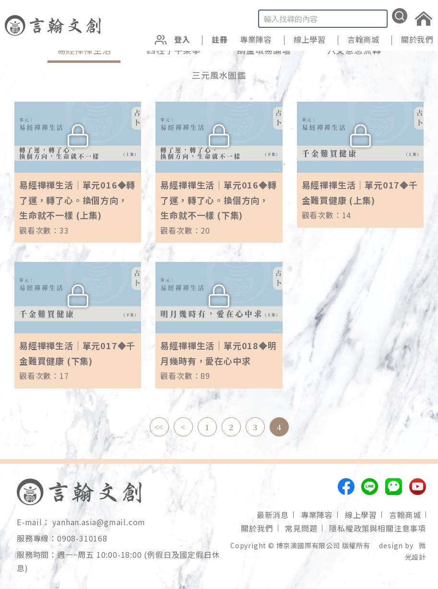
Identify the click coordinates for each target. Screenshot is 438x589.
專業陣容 (317, 514)
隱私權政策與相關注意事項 (377, 528)
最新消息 (273, 514)
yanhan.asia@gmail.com (98, 522)
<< (159, 427)
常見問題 (301, 528)
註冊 (220, 39)
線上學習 (310, 39)
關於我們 (417, 39)
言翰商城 (405, 514)
